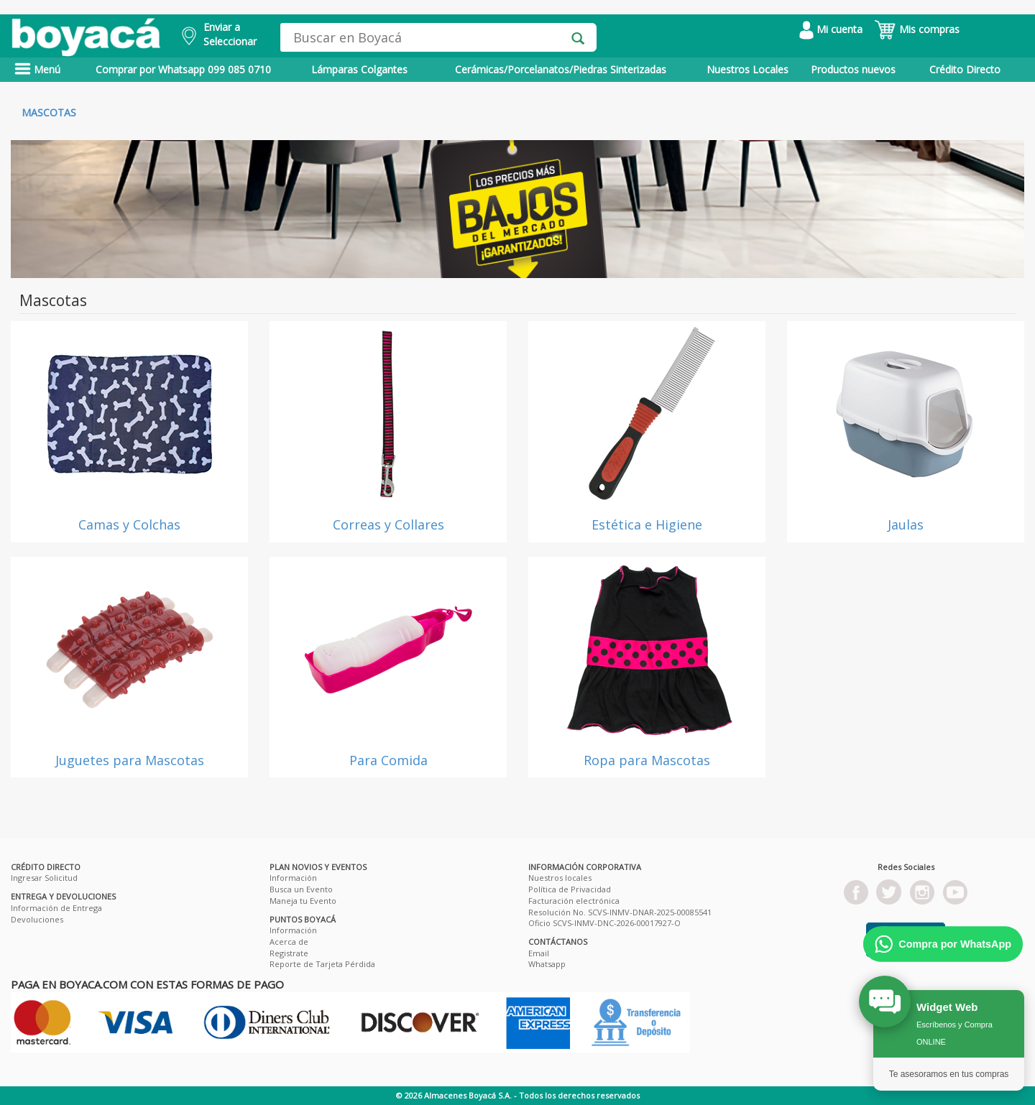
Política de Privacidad (569, 889)
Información (293, 877)
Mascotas (49, 112)
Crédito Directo (964, 69)
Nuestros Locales (747, 69)
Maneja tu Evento (303, 900)
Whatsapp (547, 963)
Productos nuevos (853, 69)
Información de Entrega (56, 907)
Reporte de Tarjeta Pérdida (322, 963)
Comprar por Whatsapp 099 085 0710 (183, 69)
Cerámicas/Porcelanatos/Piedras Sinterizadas (560, 69)
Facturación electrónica (574, 900)
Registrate (289, 953)
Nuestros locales (560, 877)
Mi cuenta (830, 29)
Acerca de (289, 941)
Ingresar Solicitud (44, 877)
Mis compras (917, 29)
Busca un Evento (301, 889)
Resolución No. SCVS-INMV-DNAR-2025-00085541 (620, 912)
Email (538, 953)
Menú (37, 69)
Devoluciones (37, 919)
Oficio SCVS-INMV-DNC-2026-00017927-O (604, 922)
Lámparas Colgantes (359, 69)
